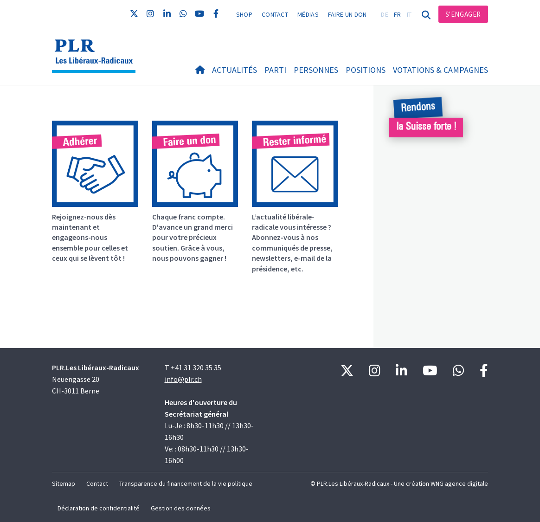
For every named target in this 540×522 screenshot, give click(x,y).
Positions (366, 69)
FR (397, 14)
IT (409, 14)
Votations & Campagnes (440, 69)
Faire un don (347, 14)
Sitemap (63, 483)
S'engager (463, 14)
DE (384, 14)
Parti (275, 69)
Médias (308, 14)
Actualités (234, 69)
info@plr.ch (183, 379)
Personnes (316, 69)
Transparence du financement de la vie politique (185, 483)
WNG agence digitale (459, 483)
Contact (275, 14)
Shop (244, 14)
